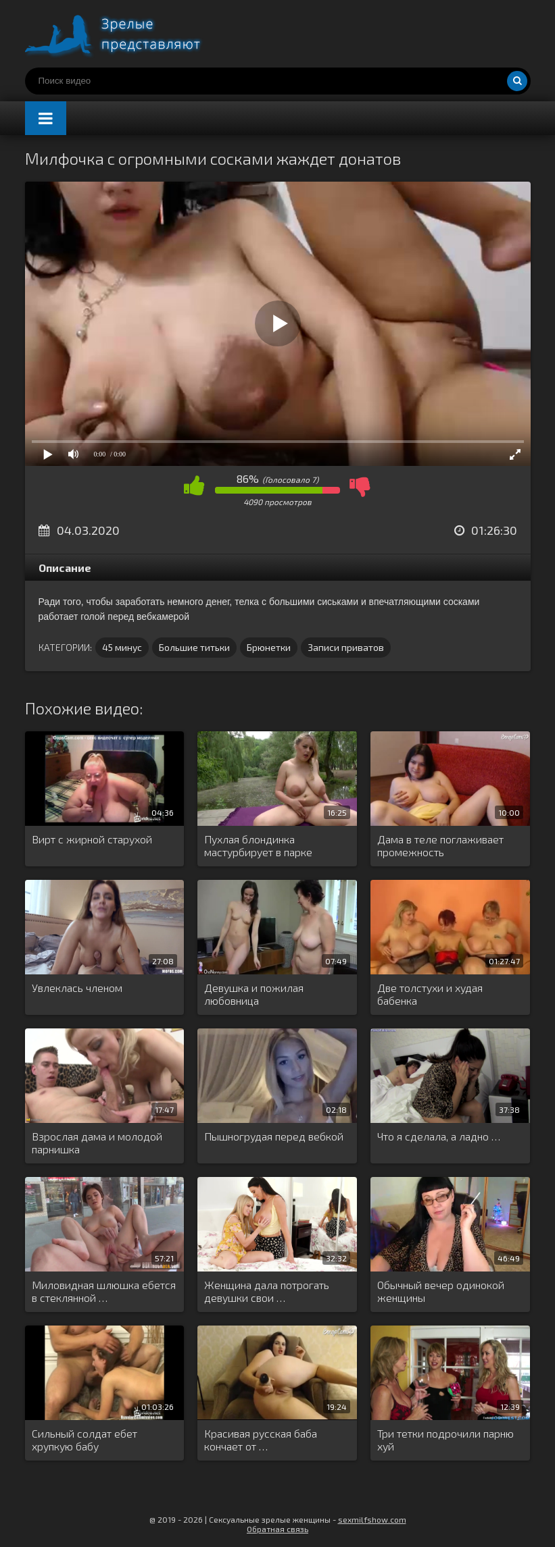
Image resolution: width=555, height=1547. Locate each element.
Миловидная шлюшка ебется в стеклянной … (104, 1291)
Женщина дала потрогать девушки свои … (266, 1291)
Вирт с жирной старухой (92, 839)
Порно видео (126, 34)
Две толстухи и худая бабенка (430, 994)
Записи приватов (346, 647)
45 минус (122, 647)
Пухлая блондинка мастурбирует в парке (258, 845)
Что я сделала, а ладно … (438, 1136)
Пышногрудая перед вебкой (273, 1136)
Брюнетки (269, 647)
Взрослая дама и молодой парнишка (97, 1142)
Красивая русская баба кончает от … (260, 1439)
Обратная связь (277, 1528)
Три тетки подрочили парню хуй (445, 1439)
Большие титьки (194, 647)
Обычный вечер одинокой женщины (440, 1291)
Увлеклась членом (77, 987)
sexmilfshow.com (372, 1519)
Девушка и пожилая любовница (254, 994)
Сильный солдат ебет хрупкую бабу (84, 1439)
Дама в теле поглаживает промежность (440, 845)
